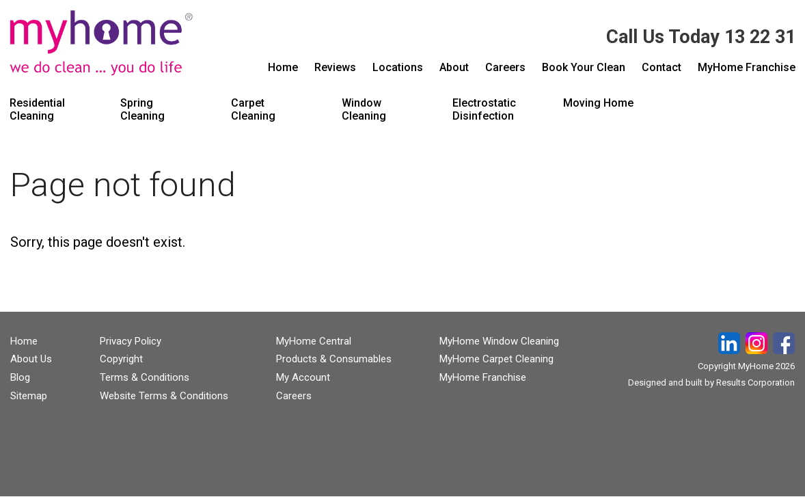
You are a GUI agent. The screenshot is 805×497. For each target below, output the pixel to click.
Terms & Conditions (144, 377)
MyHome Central (313, 341)
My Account (303, 377)
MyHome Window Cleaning (499, 341)
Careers (294, 396)
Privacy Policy (130, 341)
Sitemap (28, 396)
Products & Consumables (334, 359)
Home (24, 341)
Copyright (121, 359)
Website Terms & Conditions (164, 396)
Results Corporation (755, 382)
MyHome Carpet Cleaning (496, 359)
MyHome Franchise (482, 377)
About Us (31, 359)
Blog (20, 377)
